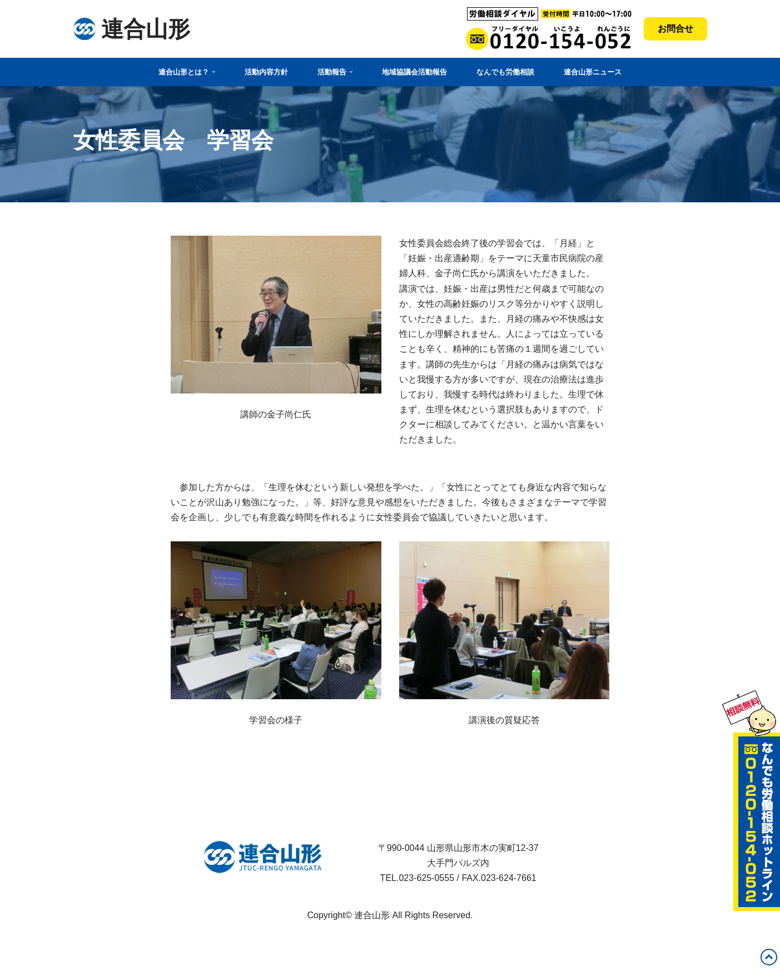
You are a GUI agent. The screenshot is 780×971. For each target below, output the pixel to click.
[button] (213, 71)
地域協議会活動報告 (414, 72)
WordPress (95, 957)
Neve (83, 942)
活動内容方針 (266, 72)
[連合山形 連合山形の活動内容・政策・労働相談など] (131, 29)
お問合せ (675, 28)
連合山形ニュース (593, 72)
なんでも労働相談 (505, 72)
